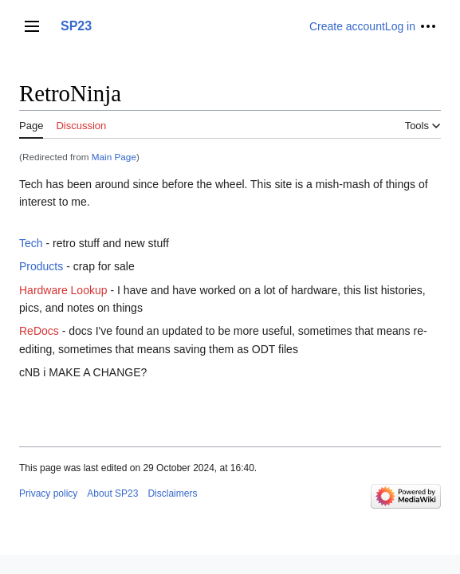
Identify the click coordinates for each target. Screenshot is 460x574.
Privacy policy (48, 493)
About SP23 (112, 493)
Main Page (114, 156)
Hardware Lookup (63, 290)
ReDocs (39, 330)
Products (41, 266)
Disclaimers (172, 493)
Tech (31, 243)
